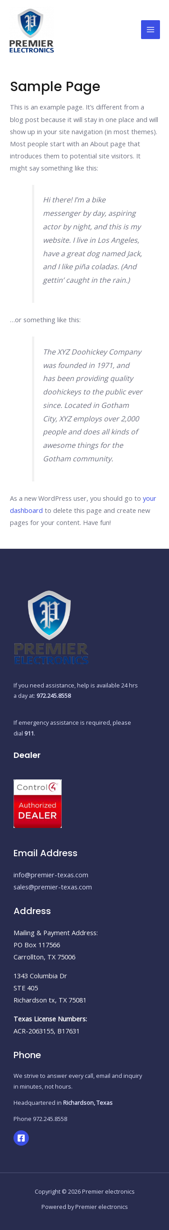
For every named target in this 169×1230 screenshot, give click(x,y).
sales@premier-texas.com (53, 886)
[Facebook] (21, 1138)
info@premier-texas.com (51, 874)
